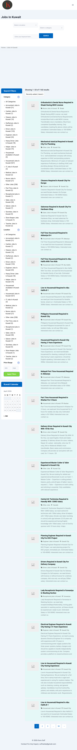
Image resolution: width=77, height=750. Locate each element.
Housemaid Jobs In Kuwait (52, 239)
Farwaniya (67, 596)
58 (59, 726)
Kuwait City (56, 147)
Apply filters (11, 374)
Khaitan (66, 403)
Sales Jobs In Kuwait (50, 212)
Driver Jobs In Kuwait (50, 432)
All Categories (11, 102)
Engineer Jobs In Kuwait (51, 541)
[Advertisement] (38, 67)
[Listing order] (34, 94)
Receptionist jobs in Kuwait (52, 596)
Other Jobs (46, 147)
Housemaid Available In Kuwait (12, 155)
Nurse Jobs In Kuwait (50, 108)
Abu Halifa (66, 265)
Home (3, 47)
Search (46, 36)
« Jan (6, 416)
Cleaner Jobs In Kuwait (50, 186)
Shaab (62, 108)
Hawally (55, 505)
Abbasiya (66, 239)
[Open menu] (73, 4)
